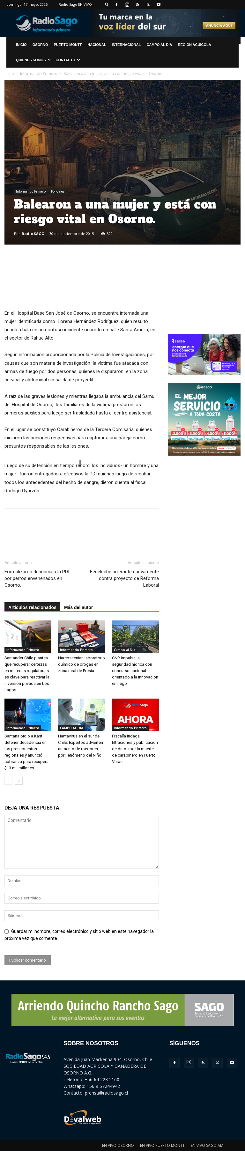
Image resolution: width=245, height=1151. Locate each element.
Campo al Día (159, 45)
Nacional (96, 45)
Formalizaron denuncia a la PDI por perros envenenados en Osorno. (36, 578)
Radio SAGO (33, 233)
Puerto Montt (68, 45)
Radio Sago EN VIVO (75, 4)
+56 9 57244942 (103, 1086)
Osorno (40, 45)
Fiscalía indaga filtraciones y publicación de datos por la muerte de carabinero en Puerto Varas (135, 749)
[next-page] (19, 781)
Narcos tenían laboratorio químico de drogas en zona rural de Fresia (81, 664)
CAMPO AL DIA (71, 728)
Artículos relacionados (32, 607)
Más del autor (78, 607)
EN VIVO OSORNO (118, 1145)
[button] (107, 4)
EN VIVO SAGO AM (207, 1145)
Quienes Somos (33, 60)
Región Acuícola (194, 45)
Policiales (57, 191)
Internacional (126, 45)
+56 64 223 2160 (102, 1079)
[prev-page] (8, 781)
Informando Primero (38, 73)
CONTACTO (68, 60)
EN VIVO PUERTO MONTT (162, 1145)
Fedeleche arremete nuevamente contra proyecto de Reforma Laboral (124, 578)
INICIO (21, 45)
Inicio (9, 73)
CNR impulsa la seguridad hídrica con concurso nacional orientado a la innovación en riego (135, 671)
